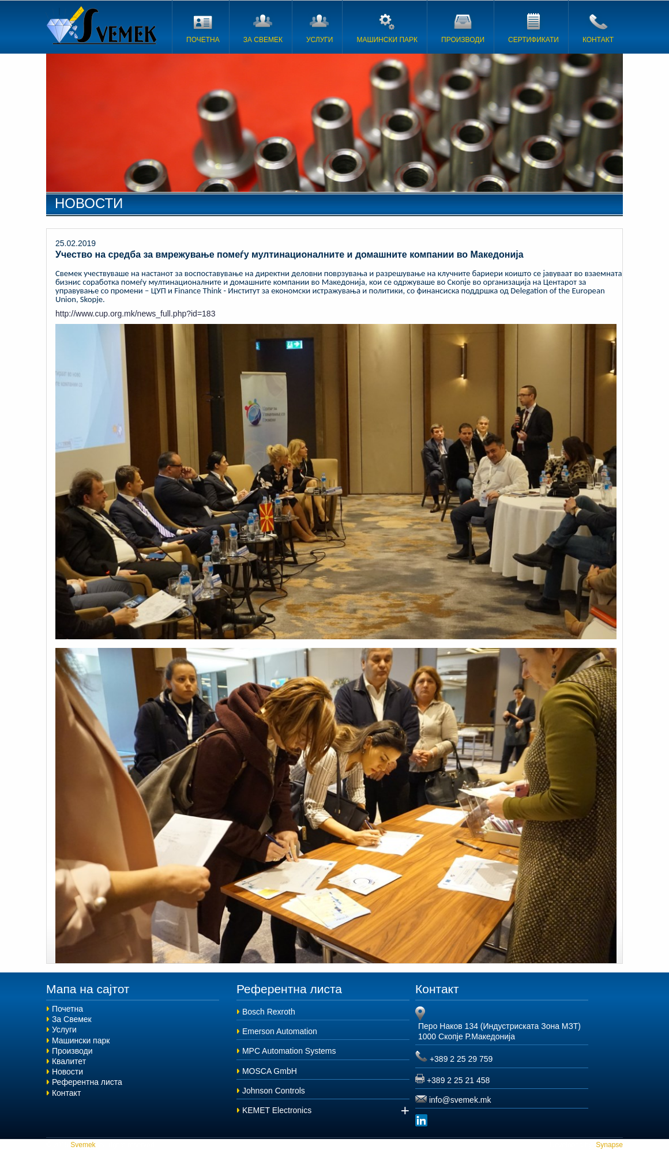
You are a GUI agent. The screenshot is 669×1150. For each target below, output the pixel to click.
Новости (67, 1071)
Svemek (103, 25)
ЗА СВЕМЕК (263, 26)
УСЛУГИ (319, 26)
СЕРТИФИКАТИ (533, 26)
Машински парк (81, 1040)
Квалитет (69, 1061)
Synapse (608, 1145)
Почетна (67, 1008)
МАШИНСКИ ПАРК (387, 26)
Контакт (66, 1093)
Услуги (64, 1029)
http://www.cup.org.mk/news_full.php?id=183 (135, 313)
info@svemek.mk (460, 1099)
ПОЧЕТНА (203, 26)
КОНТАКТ (598, 26)
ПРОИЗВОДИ (462, 26)
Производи (72, 1050)
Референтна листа (87, 1082)
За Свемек (72, 1019)
